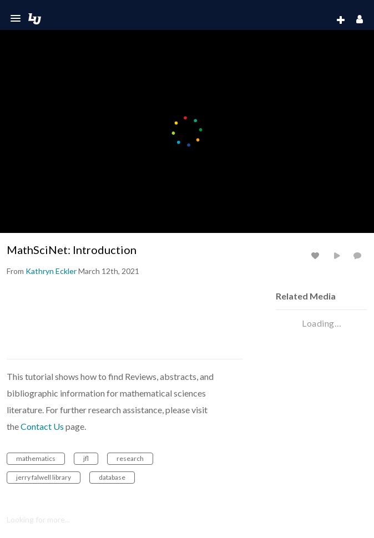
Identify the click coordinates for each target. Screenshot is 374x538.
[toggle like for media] (317, 255)
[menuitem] (318, 21)
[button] (15, 18)
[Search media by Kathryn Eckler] (51, 271)
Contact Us (42, 426)
